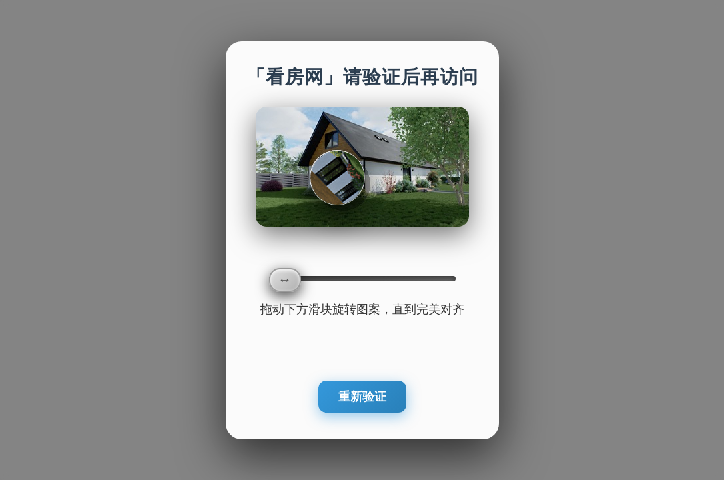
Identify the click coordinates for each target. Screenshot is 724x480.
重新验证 (362, 396)
